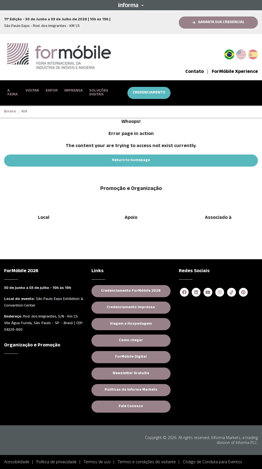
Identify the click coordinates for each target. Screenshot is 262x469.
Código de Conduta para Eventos (212, 460)
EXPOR (52, 91)
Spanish (253, 53)
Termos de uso (97, 460)
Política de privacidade (57, 460)
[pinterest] (243, 291)
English (241, 53)
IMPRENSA (73, 91)
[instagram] (219, 291)
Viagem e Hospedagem (131, 322)
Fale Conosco (131, 405)
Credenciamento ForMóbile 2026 (131, 289)
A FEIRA (12, 93)
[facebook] (184, 291)
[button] (131, 5)
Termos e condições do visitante (147, 460)
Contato (194, 72)
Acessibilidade (16, 460)
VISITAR (32, 91)
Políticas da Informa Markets (131, 388)
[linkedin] (196, 291)
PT (231, 53)
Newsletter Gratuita (131, 372)
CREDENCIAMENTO (149, 93)
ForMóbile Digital (131, 355)
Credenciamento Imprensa (131, 306)
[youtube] (207, 291)
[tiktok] (231, 291)
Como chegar (131, 339)
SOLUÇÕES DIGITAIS (98, 93)
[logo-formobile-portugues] (59, 56)
